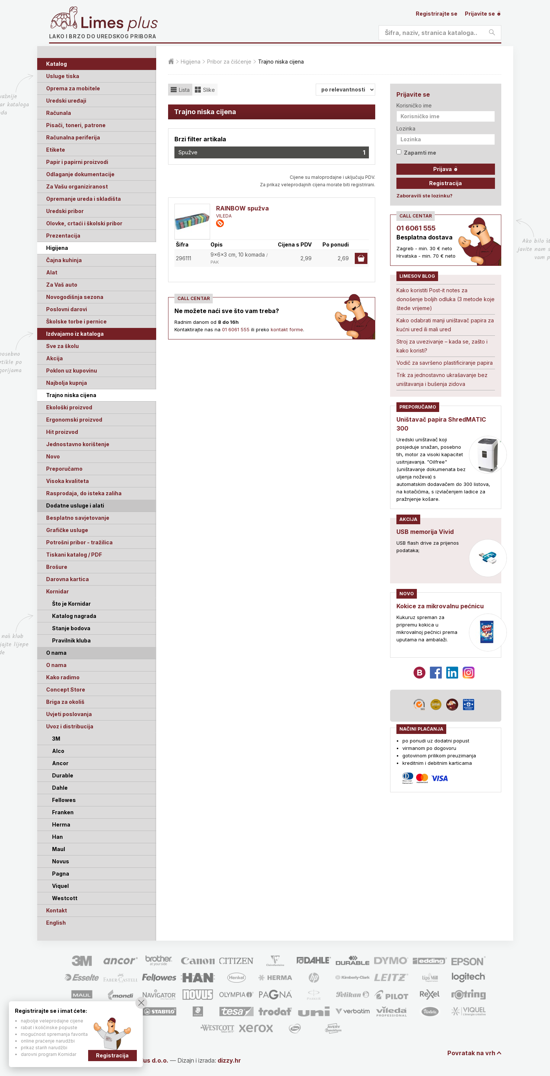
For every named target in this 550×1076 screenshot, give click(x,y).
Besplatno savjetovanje (77, 518)
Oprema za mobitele (73, 88)
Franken (63, 812)
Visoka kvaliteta (67, 481)
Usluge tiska (62, 76)
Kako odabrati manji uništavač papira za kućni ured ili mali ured (445, 324)
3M (56, 738)
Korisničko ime (414, 105)
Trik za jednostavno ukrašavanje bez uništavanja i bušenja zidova (442, 379)
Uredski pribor (65, 211)
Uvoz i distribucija (69, 726)
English (56, 922)
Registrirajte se (436, 13)
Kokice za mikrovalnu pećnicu (440, 606)
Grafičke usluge (67, 530)
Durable (62, 775)
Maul (58, 849)
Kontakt (56, 910)
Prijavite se (483, 13)
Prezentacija (63, 235)
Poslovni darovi (66, 309)
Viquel (60, 886)
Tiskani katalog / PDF (74, 554)
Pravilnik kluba (71, 640)
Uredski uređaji (66, 100)
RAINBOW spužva (242, 208)
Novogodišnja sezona (74, 297)
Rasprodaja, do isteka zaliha (84, 493)
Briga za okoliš (65, 702)
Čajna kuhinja (64, 260)
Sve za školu (62, 346)
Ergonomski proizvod (74, 419)
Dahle (60, 788)
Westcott (64, 898)
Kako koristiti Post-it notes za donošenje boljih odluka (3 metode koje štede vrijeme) (445, 299)
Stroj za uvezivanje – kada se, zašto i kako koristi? (442, 346)
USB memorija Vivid (425, 531)
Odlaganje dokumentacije (80, 174)
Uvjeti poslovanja (69, 714)
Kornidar (57, 591)
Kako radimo (63, 677)
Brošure (56, 567)
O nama (56, 665)
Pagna (60, 873)
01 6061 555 (236, 329)
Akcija (54, 358)
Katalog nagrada (74, 616)
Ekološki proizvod (69, 407)
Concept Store (65, 689)
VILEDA (224, 216)
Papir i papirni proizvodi (77, 162)
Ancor (60, 763)
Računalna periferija (73, 137)
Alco (58, 751)
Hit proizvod (62, 432)
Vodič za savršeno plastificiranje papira (444, 363)
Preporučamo (64, 468)
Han (57, 837)
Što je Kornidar (71, 603)
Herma (61, 824)
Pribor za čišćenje (229, 61)
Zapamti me (416, 152)
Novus (60, 861)
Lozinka (405, 128)
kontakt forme (287, 329)
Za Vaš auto (61, 284)
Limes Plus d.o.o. (143, 1060)
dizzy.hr (229, 1060)
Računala (58, 113)
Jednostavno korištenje (77, 444)
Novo (53, 456)
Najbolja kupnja (66, 383)
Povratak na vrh (471, 1053)
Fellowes (64, 800)
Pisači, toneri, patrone (76, 125)
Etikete (55, 149)
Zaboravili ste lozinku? (424, 196)
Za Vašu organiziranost (77, 186)
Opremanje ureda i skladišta (83, 199)
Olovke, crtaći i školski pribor (84, 223)
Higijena (57, 248)
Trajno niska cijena (71, 395)
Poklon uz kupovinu (71, 370)
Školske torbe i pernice (76, 321)
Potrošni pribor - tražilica (79, 542)
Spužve (272, 152)
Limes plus (119, 23)
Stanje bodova (71, 628)
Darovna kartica (67, 579)
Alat (51, 272)
